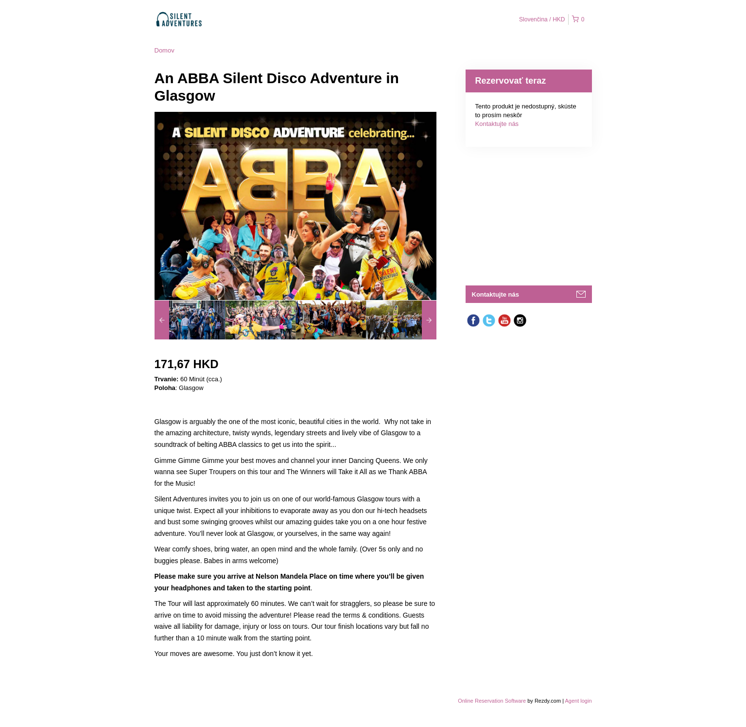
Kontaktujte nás (497, 123)
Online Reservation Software (492, 701)
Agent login (578, 701)
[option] (190, 320)
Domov (164, 50)
